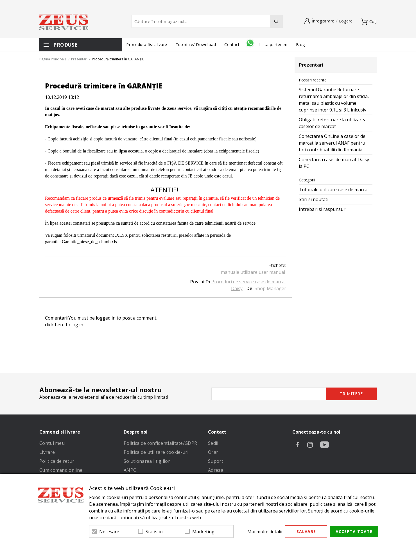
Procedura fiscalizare (146, 44)
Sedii (213, 443)
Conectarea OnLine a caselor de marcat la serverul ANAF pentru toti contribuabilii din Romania (332, 143)
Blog (300, 44)
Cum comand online (60, 470)
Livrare (47, 452)
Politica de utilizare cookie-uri (156, 452)
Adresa (215, 470)
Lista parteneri (273, 44)
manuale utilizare (239, 272)
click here (55, 325)
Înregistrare (323, 21)
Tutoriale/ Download (196, 44)
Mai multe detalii (264, 532)
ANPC (130, 470)
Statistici (154, 532)
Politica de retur (56, 461)
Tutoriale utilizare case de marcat (334, 189)
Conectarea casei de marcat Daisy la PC (334, 162)
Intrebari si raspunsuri (323, 209)
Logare (346, 21)
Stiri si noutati (313, 199)
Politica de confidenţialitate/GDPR (160, 443)
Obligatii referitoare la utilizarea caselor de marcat (333, 123)
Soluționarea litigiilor (147, 461)
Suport (215, 461)
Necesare (109, 532)
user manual (272, 272)
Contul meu (52, 443)
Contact (232, 44)
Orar (213, 452)
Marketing (203, 532)
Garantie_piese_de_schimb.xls (89, 241)
